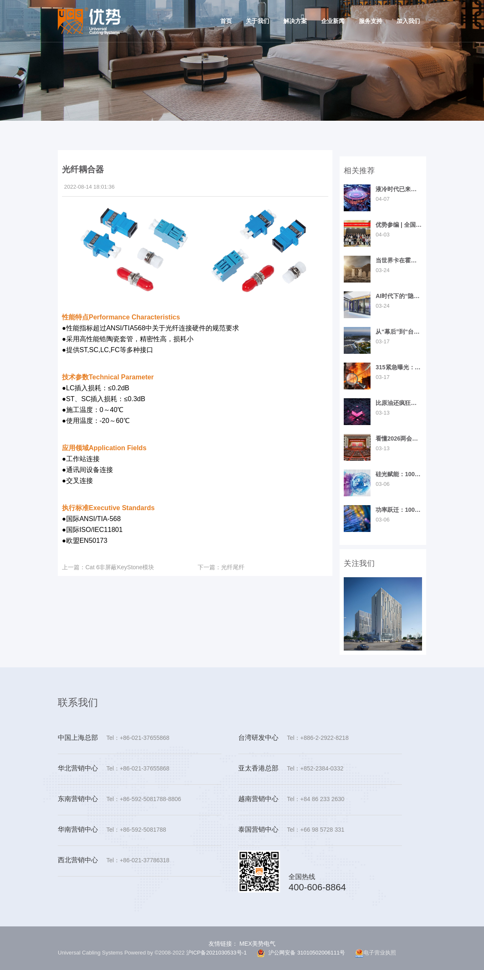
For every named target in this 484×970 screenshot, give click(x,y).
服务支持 (370, 21)
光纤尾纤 (221, 567)
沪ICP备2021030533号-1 (216, 952)
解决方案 (295, 21)
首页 (226, 21)
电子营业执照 (375, 953)
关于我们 (257, 21)
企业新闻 (333, 21)
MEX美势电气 (256, 943)
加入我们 (408, 21)
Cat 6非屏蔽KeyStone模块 (108, 567)
